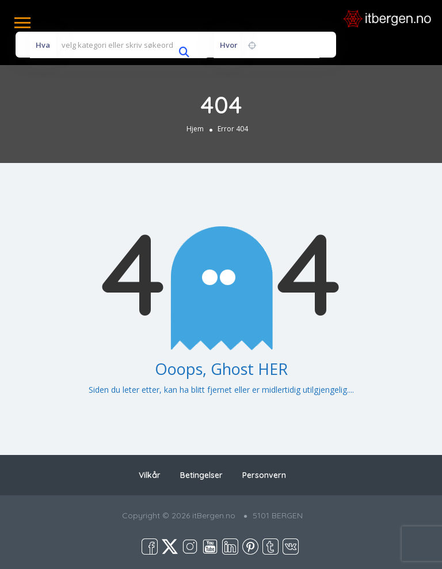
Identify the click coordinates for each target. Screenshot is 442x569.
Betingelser (201, 475)
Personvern (264, 475)
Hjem (195, 128)
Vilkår (150, 475)
